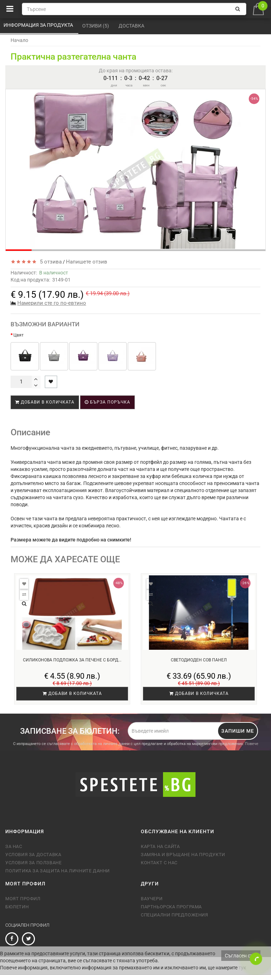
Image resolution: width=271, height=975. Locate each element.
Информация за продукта (39, 25)
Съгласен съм (241, 955)
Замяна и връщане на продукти (183, 854)
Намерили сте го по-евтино (51, 303)
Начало (19, 40)
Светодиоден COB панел (199, 660)
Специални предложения (174, 915)
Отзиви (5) (96, 26)
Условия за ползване (33, 862)
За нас (13, 846)
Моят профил (23, 898)
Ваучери (151, 898)
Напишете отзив (86, 262)
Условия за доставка (33, 854)
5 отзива (49, 262)
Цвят (18, 335)
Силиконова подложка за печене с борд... (72, 660)
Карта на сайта (160, 846)
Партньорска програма (171, 906)
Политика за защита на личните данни (57, 870)
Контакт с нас (159, 862)
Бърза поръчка (107, 402)
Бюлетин (17, 906)
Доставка (132, 26)
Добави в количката (44, 402)
